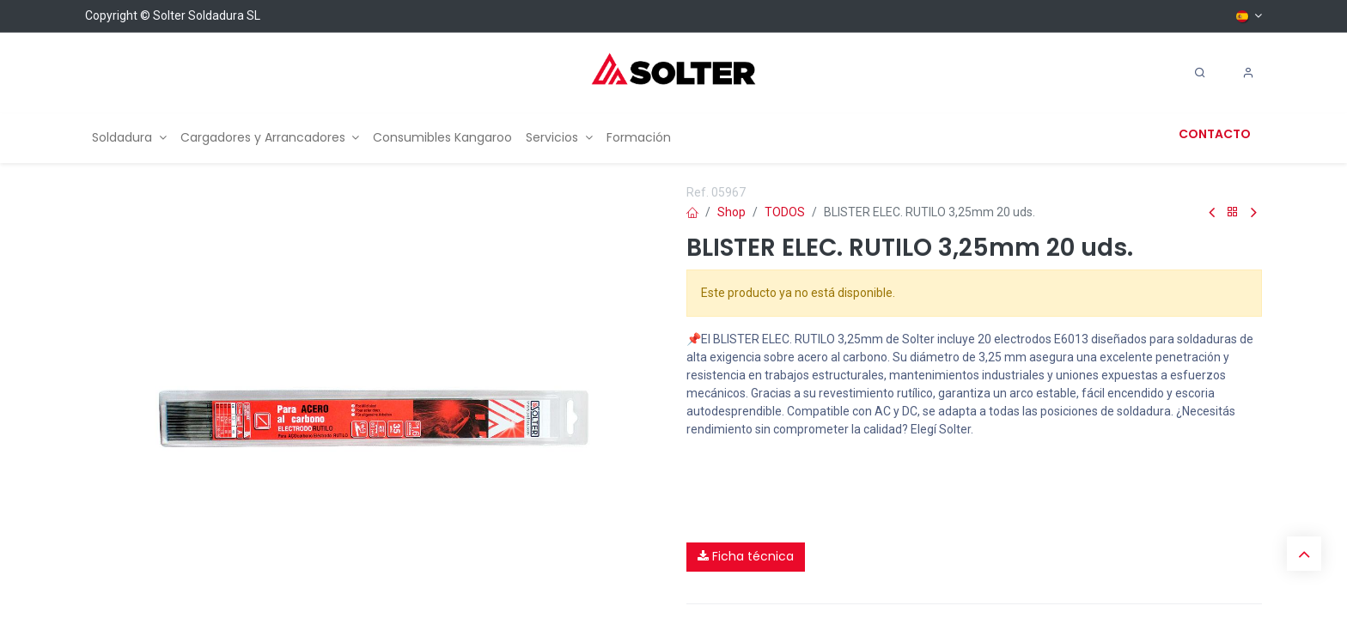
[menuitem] (129, 138)
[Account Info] (1248, 73)
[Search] (1200, 73)
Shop (731, 212)
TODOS (785, 212)
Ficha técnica (746, 556)
